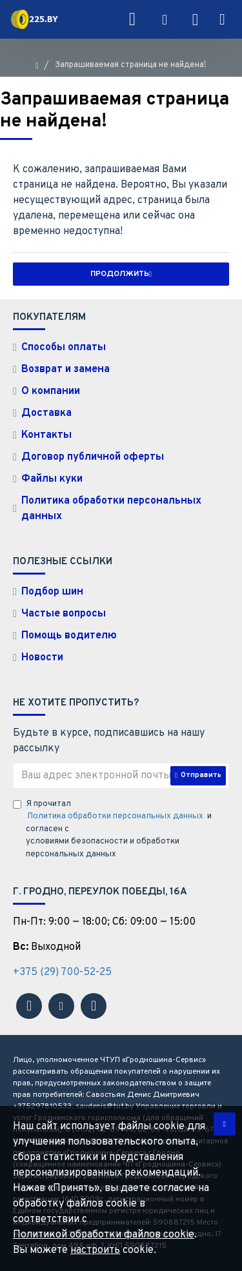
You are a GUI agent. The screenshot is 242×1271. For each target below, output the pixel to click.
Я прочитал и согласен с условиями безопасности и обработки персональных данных (112, 829)
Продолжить (119, 274)
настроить (95, 1250)
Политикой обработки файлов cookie (103, 1234)
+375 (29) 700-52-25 (62, 972)
